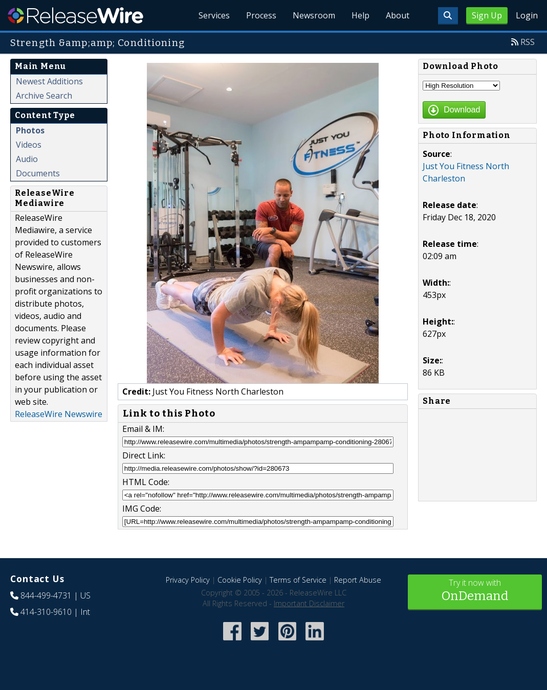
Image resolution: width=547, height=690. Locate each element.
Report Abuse (357, 580)
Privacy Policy (188, 580)
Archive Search (44, 95)
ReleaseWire (75, 15)
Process (261, 15)
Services (214, 15)
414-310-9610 (46, 611)
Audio (27, 159)
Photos (30, 130)
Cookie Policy (239, 580)
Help (360, 15)
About (397, 15)
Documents (38, 173)
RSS (527, 42)
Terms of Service (298, 580)
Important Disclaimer (309, 603)
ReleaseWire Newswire (58, 414)
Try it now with (475, 591)
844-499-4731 (46, 595)
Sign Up (487, 15)
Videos (28, 144)
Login (527, 15)
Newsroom (314, 15)
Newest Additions (49, 81)
